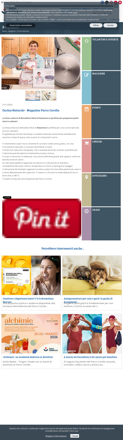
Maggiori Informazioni (56, 436)
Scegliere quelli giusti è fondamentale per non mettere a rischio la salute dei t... (88, 305)
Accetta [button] (110, 25)
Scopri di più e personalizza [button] (21, 25)
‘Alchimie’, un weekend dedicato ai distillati (28, 357)
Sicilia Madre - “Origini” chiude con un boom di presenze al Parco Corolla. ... (27, 363)
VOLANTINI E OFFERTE (105, 39)
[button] (116, 6)
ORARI (96, 209)
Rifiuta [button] (96, 25)
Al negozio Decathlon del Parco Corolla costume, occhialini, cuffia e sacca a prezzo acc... (90, 363)
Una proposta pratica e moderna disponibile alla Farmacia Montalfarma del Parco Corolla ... (29, 305)
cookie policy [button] (72, 12)
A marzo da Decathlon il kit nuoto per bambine (90, 357)
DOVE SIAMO (99, 175)
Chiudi (74, 435)
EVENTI (96, 107)
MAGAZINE (98, 73)
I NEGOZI (97, 141)
